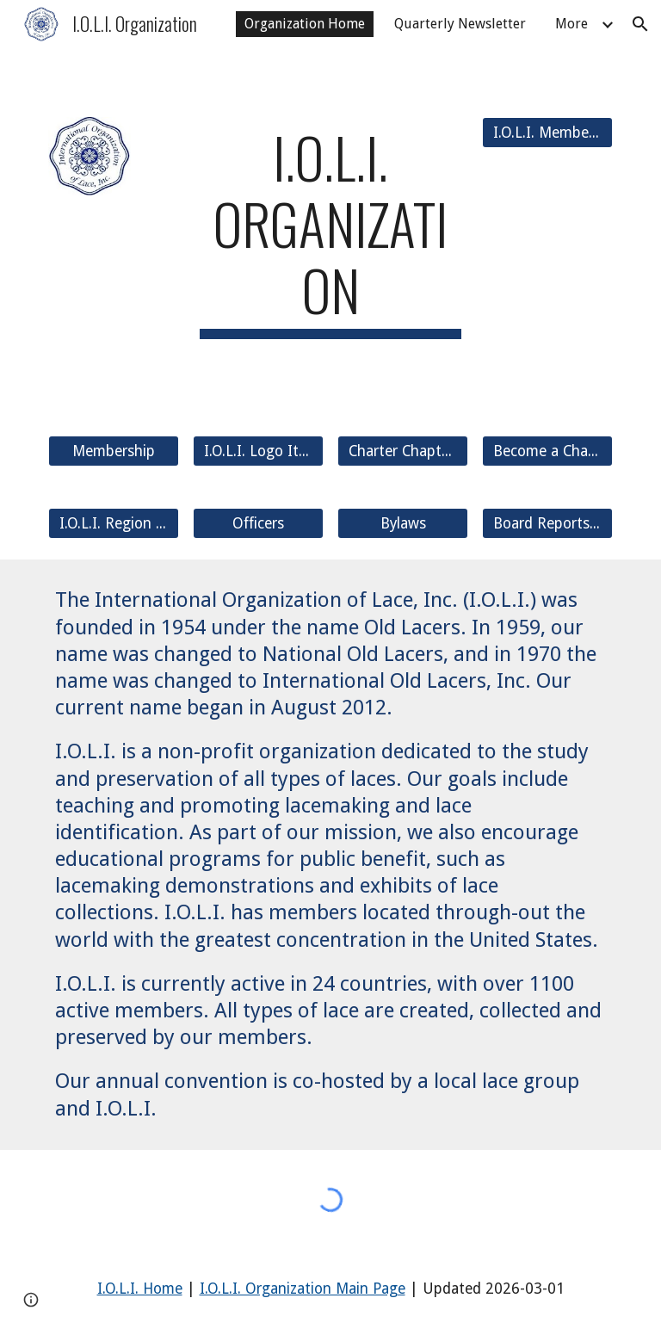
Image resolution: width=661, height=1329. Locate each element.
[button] (640, 24)
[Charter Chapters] (402, 451)
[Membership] (113, 451)
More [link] (571, 23)
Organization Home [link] (304, 23)
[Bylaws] (402, 523)
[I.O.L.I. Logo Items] (258, 451)
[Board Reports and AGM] (547, 523)
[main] (330, 231)
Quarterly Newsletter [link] (460, 23)
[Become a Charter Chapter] (547, 451)
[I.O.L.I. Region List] (113, 523)
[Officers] (258, 523)
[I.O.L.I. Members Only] (547, 133)
